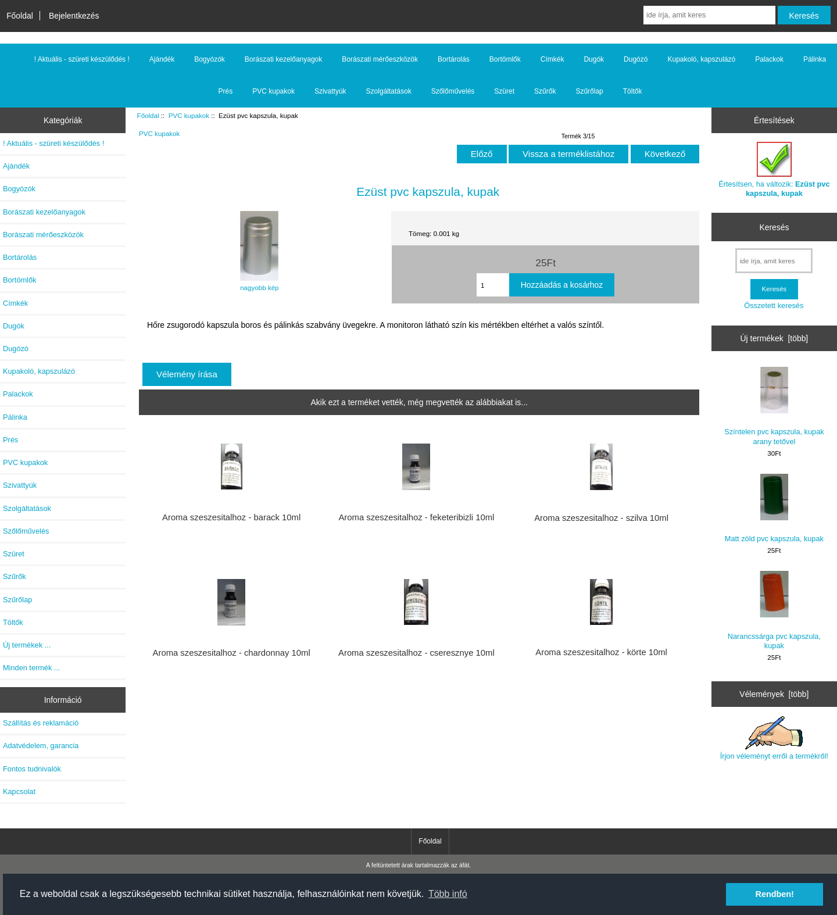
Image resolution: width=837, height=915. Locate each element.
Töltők (632, 91)
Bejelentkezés (74, 15)
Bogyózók (209, 59)
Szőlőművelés (453, 91)
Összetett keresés (773, 305)
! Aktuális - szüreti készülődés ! (82, 59)
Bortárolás (454, 59)
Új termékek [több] (775, 338)
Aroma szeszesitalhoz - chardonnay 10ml (231, 652)
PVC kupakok (189, 115)
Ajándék (161, 59)
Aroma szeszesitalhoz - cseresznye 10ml (416, 652)
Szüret (504, 91)
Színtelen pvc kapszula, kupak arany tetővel (774, 406)
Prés (226, 91)
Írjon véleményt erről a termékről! (774, 738)
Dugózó (636, 59)
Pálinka (814, 59)
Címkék (552, 59)
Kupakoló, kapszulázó (701, 59)
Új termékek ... (27, 645)
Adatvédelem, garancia (40, 745)
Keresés (774, 226)
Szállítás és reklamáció (40, 723)
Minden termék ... (31, 667)
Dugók (594, 59)
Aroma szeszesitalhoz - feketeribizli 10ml (416, 517)
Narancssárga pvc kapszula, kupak (774, 610)
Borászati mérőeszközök (380, 59)
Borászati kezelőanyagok (283, 59)
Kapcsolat (19, 791)
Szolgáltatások (389, 91)
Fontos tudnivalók (32, 768)
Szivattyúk (330, 91)
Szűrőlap (589, 91)
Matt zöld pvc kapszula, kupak (774, 508)
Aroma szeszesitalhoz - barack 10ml (231, 517)
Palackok (769, 59)
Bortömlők (505, 59)
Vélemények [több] (774, 694)
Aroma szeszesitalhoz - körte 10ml (601, 652)
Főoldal (19, 15)
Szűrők (545, 91)
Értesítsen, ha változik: (773, 169)
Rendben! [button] (775, 894)
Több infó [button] (447, 894)
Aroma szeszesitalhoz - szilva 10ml (601, 518)
